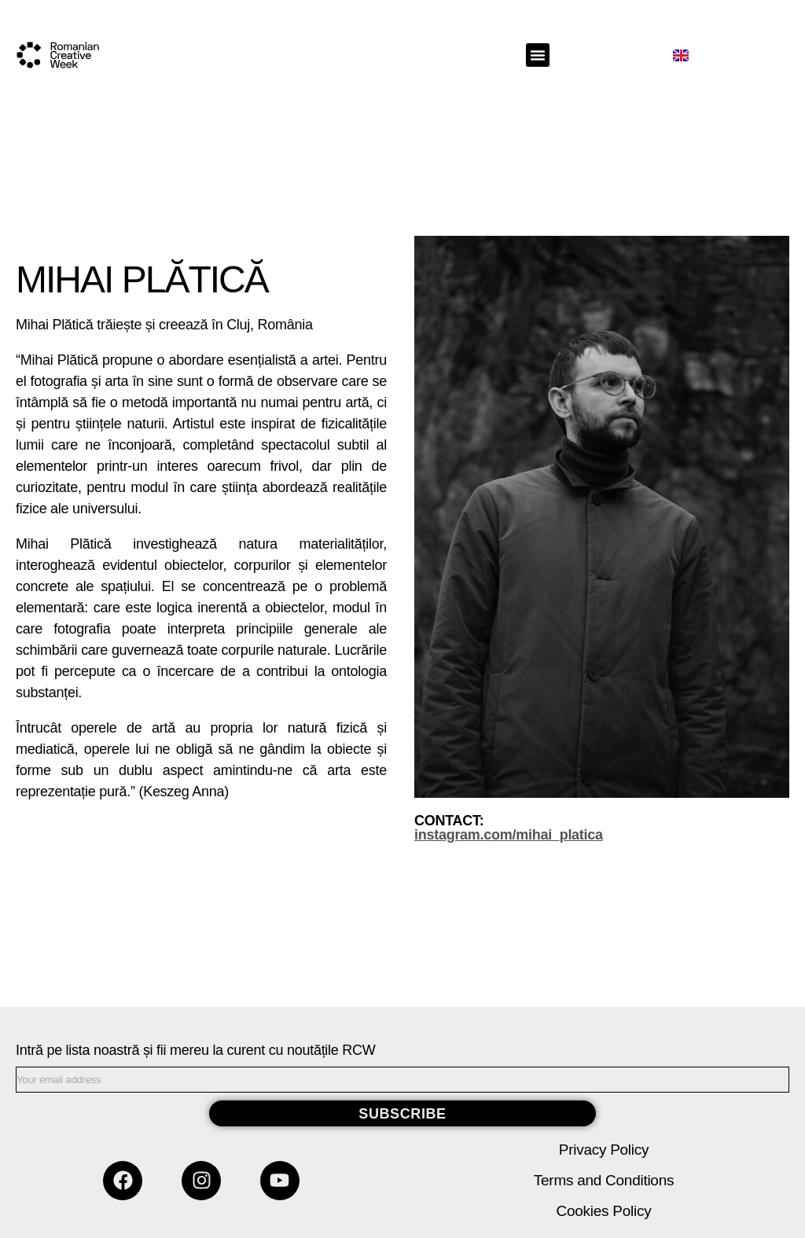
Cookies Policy (604, 1211)
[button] (538, 55)
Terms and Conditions (604, 1180)
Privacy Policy (604, 1149)
